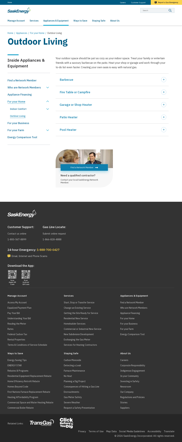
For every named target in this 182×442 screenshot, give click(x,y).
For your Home (37, 33)
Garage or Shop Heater (76, 105)
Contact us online (17, 233)
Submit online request (55, 233)
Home (10, 2)
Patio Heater (69, 117)
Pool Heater (68, 130)
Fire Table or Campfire (75, 92)
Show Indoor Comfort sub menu (47, 109)
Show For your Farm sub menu (47, 130)
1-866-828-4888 (52, 239)
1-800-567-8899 (17, 239)
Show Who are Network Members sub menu (47, 87)
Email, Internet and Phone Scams (30, 256)
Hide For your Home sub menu (47, 101)
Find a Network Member (82, 167)
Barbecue (66, 80)
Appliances (21, 33)
